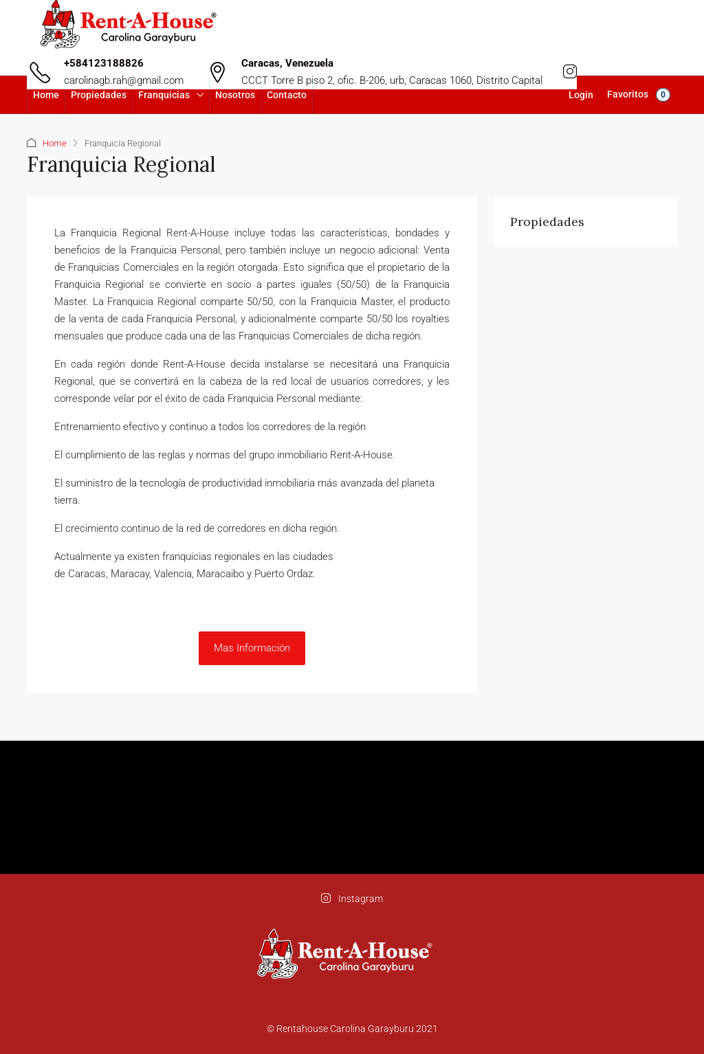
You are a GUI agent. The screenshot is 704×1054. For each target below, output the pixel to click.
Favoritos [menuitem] (638, 95)
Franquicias (164, 94)
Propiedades (98, 94)
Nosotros (235, 94)
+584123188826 (104, 63)
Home (46, 94)
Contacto (287, 94)
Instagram (352, 898)
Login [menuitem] (581, 94)
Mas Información (252, 648)
